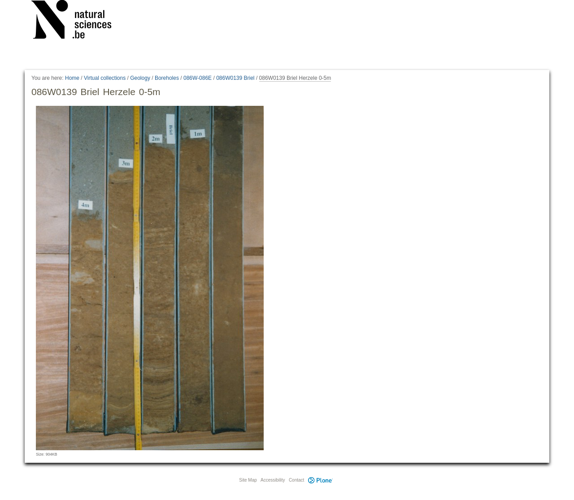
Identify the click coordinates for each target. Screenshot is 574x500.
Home (72, 78)
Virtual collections (105, 78)
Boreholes (167, 78)
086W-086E (197, 78)
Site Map (248, 480)
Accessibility (273, 480)
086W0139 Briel (235, 78)
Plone (320, 480)
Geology (140, 78)
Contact (296, 480)
